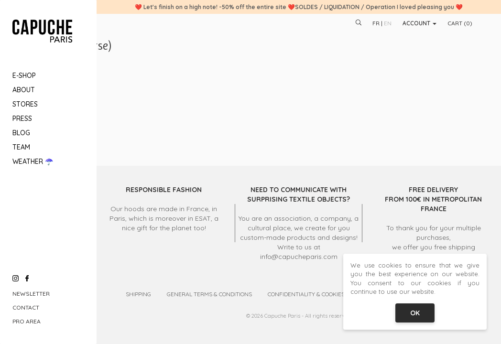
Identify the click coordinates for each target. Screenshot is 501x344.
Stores (25, 104)
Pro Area (26, 321)
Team (21, 147)
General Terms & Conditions (209, 294)
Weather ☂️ (32, 161)
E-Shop (24, 75)
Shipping (138, 294)
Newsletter (31, 293)
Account (419, 23)
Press (22, 118)
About (23, 90)
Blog (21, 133)
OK (415, 313)
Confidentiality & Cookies (306, 294)
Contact (25, 307)
